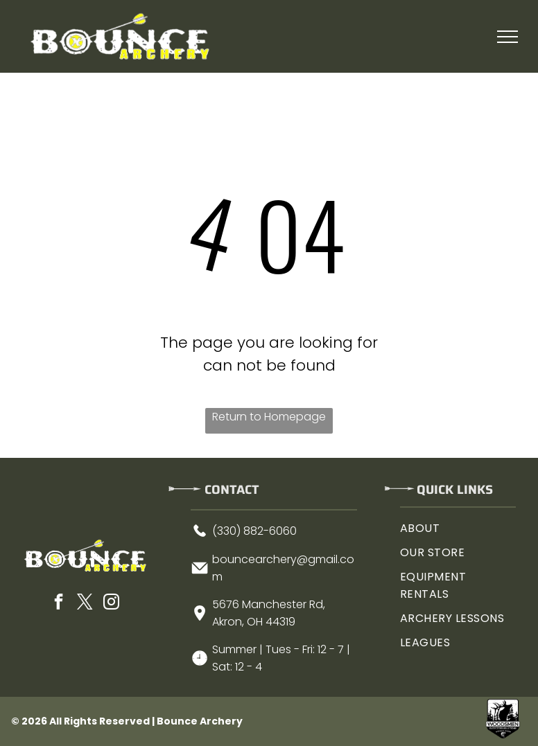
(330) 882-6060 (254, 531)
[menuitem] (458, 528)
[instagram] (111, 603)
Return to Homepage (269, 417)
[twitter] (84, 603)
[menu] (507, 37)
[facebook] (58, 603)
